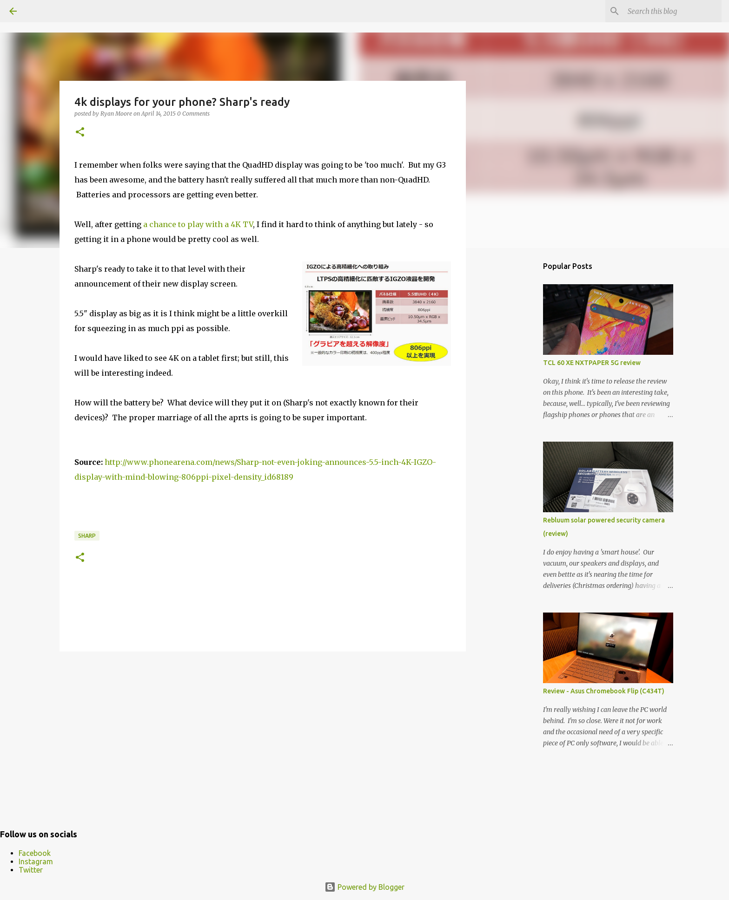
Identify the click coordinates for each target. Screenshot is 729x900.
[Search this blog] (673, 11)
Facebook (35, 853)
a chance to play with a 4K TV (198, 224)
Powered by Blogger (364, 887)
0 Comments (193, 113)
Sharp (87, 536)
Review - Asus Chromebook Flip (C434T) (603, 691)
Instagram (36, 861)
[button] (80, 132)
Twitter (31, 870)
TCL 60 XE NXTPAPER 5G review (592, 362)
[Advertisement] (263, 730)
